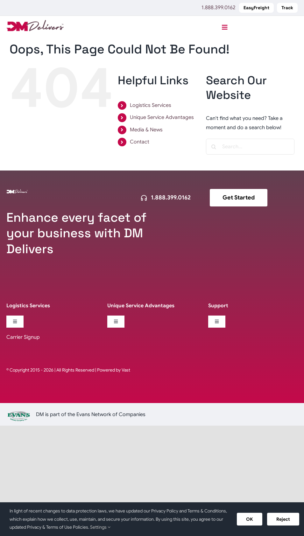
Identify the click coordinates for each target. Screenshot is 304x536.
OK (249, 519)
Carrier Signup (23, 337)
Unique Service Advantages (162, 117)
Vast (126, 370)
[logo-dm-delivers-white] (17, 192)
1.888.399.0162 (218, 7)
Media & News (146, 130)
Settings (100, 527)
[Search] (214, 147)
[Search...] (250, 147)
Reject (283, 519)
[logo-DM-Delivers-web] (35, 22)
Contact (139, 142)
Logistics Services (150, 105)
